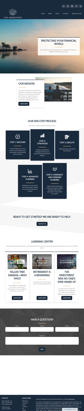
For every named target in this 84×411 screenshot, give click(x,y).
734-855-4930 (8, 398)
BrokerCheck (71, 394)
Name (17, 321)
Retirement (25, 396)
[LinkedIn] (68, 1)
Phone (67, 321)
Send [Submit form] (42, 345)
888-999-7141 (8, 396)
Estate (23, 400)
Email (42, 321)
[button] (43, 8)
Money (24, 405)
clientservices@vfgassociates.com (10, 407)
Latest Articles (25, 409)
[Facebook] (76, 1)
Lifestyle (24, 407)
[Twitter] (63, 1)
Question (42, 331)
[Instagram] (14, 409)
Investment (25, 398)
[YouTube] (72, 1)
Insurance (24, 402)
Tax (23, 403)
